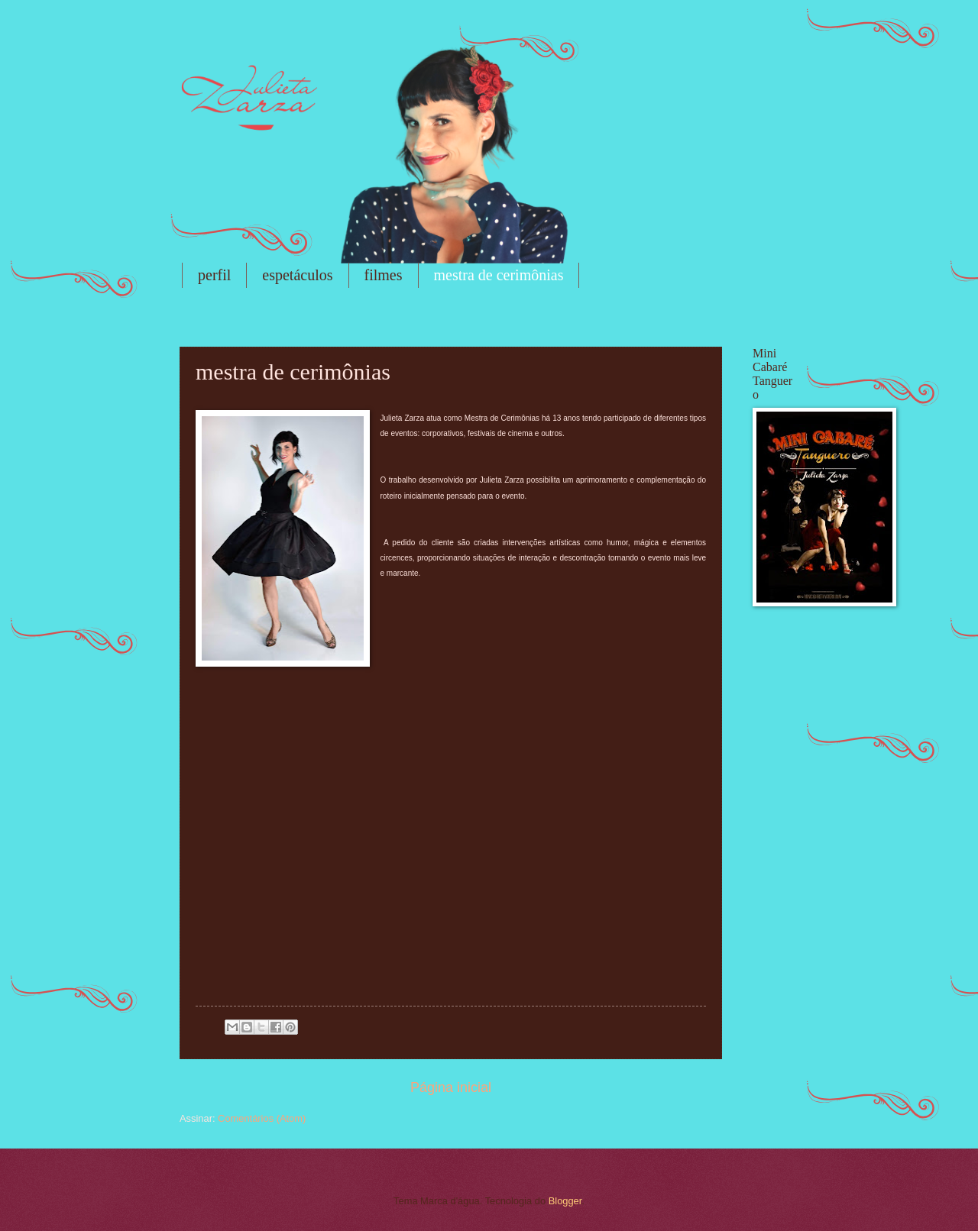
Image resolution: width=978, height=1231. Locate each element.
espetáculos (297, 275)
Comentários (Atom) (262, 1118)
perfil (214, 275)
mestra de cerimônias (499, 275)
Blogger (565, 1201)
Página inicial (450, 1087)
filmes (383, 275)
